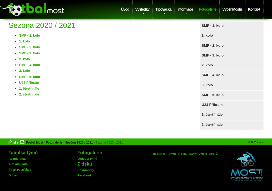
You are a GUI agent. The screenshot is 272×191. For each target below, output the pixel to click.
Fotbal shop (158, 153)
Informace (185, 9)
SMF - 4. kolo (213, 75)
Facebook (84, 175)
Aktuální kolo (18, 164)
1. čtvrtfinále (212, 114)
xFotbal (182, 153)
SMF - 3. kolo (213, 55)
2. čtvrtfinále (212, 125)
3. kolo (207, 85)
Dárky (193, 153)
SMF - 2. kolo (213, 45)
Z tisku (84, 164)
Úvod (125, 9)
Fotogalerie (207, 9)
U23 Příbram (212, 105)
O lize (12, 175)
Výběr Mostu (232, 9)
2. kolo (207, 65)
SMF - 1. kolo (213, 26)
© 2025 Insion (256, 142)
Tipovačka (163, 9)
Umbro (203, 153)
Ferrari (172, 153)
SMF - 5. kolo (213, 95)
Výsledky (142, 9)
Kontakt (254, 9)
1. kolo (207, 35)
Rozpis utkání (18, 158)
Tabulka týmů (23, 152)
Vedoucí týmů (87, 158)
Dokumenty (85, 170)
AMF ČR (214, 153)
